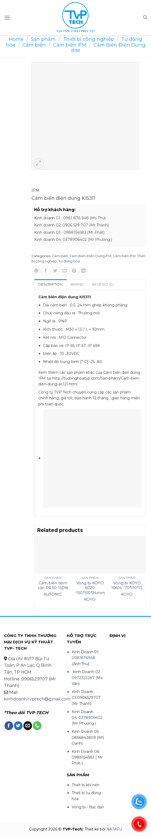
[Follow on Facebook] (8, 725)
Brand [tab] (77, 284)
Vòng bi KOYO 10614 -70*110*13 (126, 585)
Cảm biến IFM (69, 45)
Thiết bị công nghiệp (88, 39)
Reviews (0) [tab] (103, 284)
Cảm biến (34, 45)
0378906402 (90, 717)
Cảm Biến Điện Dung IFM (108, 48)
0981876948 (83, 657)
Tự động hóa (69, 261)
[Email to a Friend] (64, 271)
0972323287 (83, 677)
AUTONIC (53, 594)
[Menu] (7, 17)
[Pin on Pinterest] (74, 271)
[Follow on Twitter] (18, 725)
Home (16, 39)
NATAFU (114, 829)
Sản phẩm (43, 39)
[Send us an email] (27, 725)
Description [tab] (50, 284)
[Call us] (37, 725)
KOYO (90, 599)
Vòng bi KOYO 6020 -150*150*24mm (90, 588)
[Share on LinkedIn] (83, 271)
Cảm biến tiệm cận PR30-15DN (53, 585)
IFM (35, 190)
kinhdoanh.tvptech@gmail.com (37, 698)
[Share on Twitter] (55, 271)
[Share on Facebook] (45, 271)
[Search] (145, 17)
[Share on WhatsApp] (36, 271)
